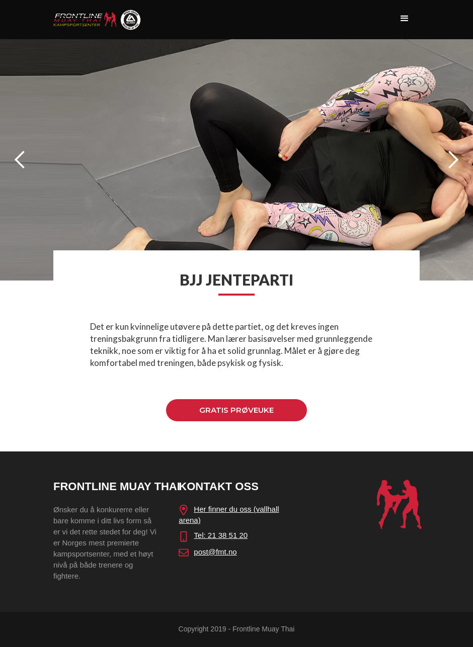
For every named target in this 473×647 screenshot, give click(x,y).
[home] (97, 17)
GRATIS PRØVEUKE (236, 410)
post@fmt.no (215, 551)
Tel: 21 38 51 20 (221, 535)
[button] (404, 19)
